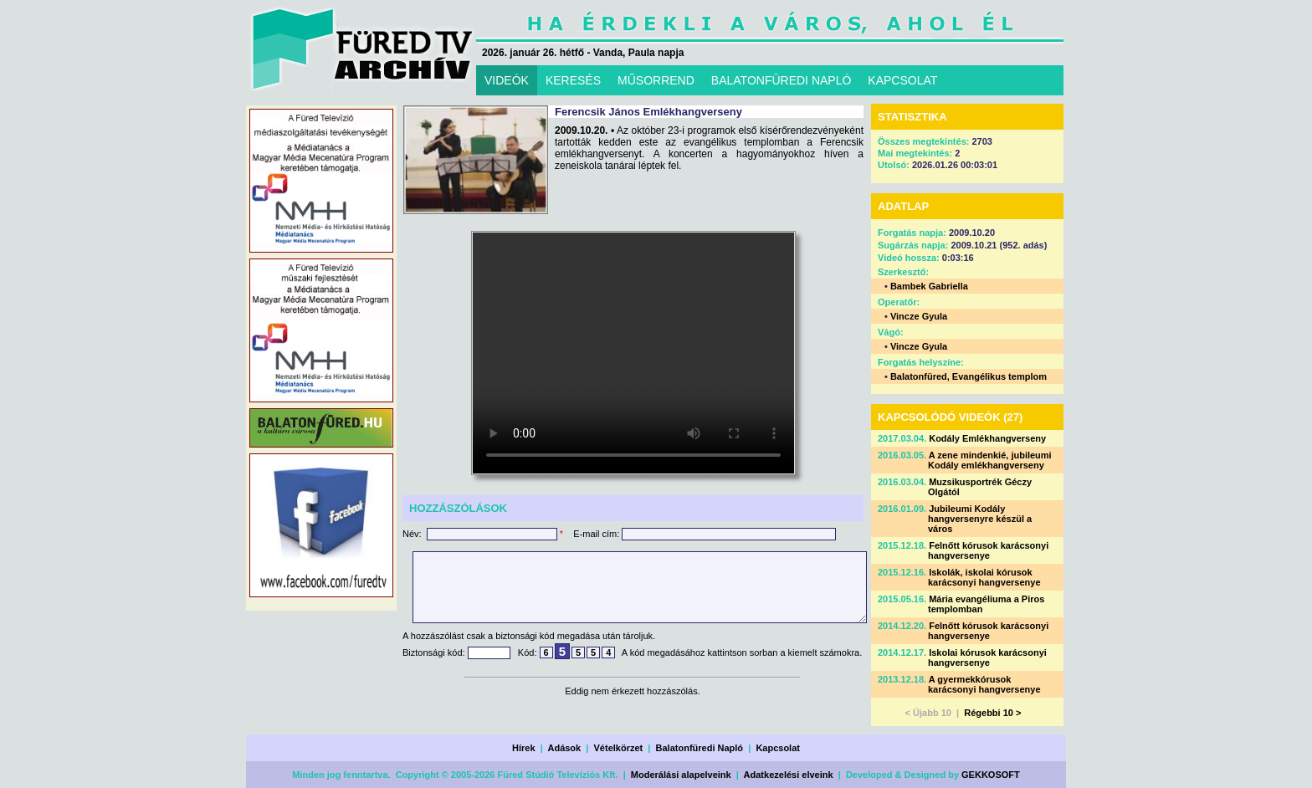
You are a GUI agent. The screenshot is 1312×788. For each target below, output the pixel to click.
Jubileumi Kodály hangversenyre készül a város (980, 519)
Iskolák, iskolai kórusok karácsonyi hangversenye (984, 577)
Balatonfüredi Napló (700, 748)
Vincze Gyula (918, 316)
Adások (564, 748)
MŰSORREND (656, 80)
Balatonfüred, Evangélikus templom (968, 376)
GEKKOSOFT (990, 775)
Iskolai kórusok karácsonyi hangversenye (987, 657)
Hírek (524, 748)
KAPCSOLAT (902, 80)
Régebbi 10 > (992, 713)
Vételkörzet (618, 748)
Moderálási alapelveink (681, 775)
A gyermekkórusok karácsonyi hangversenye (984, 684)
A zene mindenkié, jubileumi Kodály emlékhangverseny (990, 460)
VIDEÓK (506, 80)
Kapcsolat (778, 748)
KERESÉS (573, 80)
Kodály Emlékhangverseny (987, 438)
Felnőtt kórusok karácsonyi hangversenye (988, 550)
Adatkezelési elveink (788, 775)
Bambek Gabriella (929, 286)
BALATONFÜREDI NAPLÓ (781, 80)
